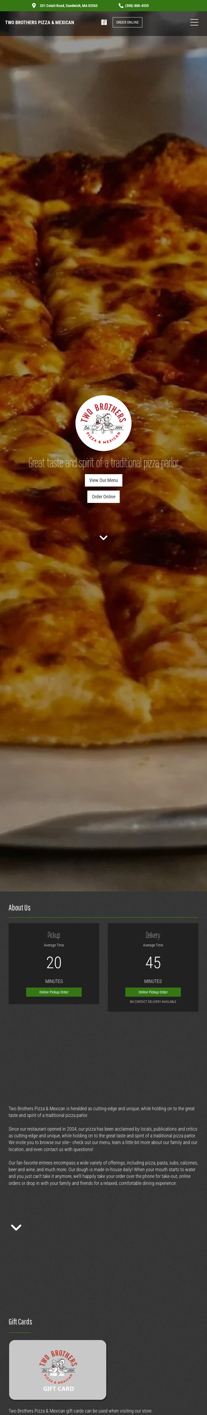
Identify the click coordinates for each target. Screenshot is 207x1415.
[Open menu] (194, 22)
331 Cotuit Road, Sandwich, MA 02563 (68, 5)
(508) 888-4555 (137, 5)
